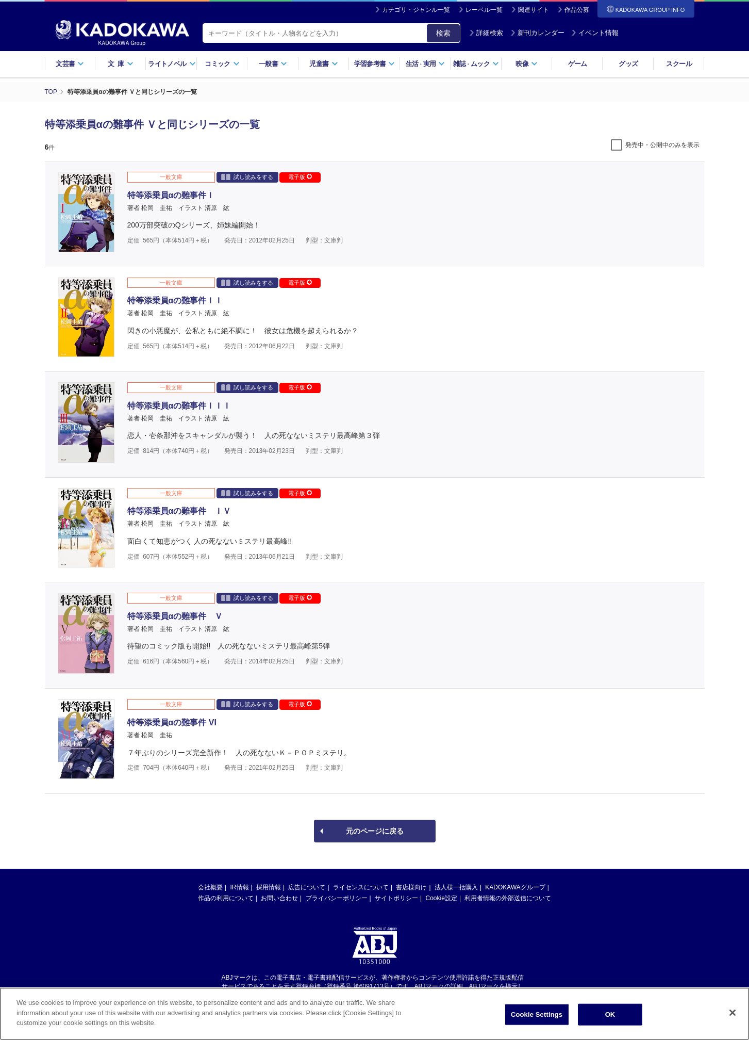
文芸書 (70, 64)
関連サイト (533, 9)
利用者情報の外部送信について (507, 898)
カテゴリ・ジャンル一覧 (416, 9)
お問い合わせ (279, 898)
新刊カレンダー (537, 33)
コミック (222, 64)
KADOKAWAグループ (515, 887)
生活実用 (425, 64)
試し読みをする (247, 176)
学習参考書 (374, 64)
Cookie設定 (441, 898)
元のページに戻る (375, 831)
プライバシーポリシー (337, 898)
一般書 (273, 64)
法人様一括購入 (456, 887)
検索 (443, 33)
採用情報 (268, 887)
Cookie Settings (536, 1015)
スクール (678, 64)
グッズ (628, 64)
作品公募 (576, 9)
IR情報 (239, 887)
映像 (526, 64)
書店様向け (411, 887)
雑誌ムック (476, 64)
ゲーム (577, 64)
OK (610, 1015)
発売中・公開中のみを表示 (662, 145)
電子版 (300, 177)
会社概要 (210, 887)
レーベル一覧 (484, 9)
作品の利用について (226, 898)
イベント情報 (595, 33)
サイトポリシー (396, 898)
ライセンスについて (361, 887)
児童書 (323, 64)
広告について (306, 887)
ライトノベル (171, 64)
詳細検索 (486, 33)
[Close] (732, 1013)
